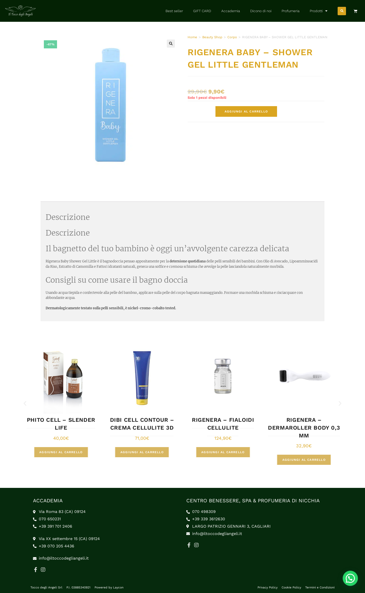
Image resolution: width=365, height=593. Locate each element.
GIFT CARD (202, 11)
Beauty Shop (212, 37)
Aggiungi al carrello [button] (61, 452)
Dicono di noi (260, 11)
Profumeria (291, 11)
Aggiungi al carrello (246, 111)
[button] (342, 11)
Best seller (174, 11)
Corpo (232, 37)
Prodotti (318, 11)
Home (192, 37)
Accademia (230, 11)
